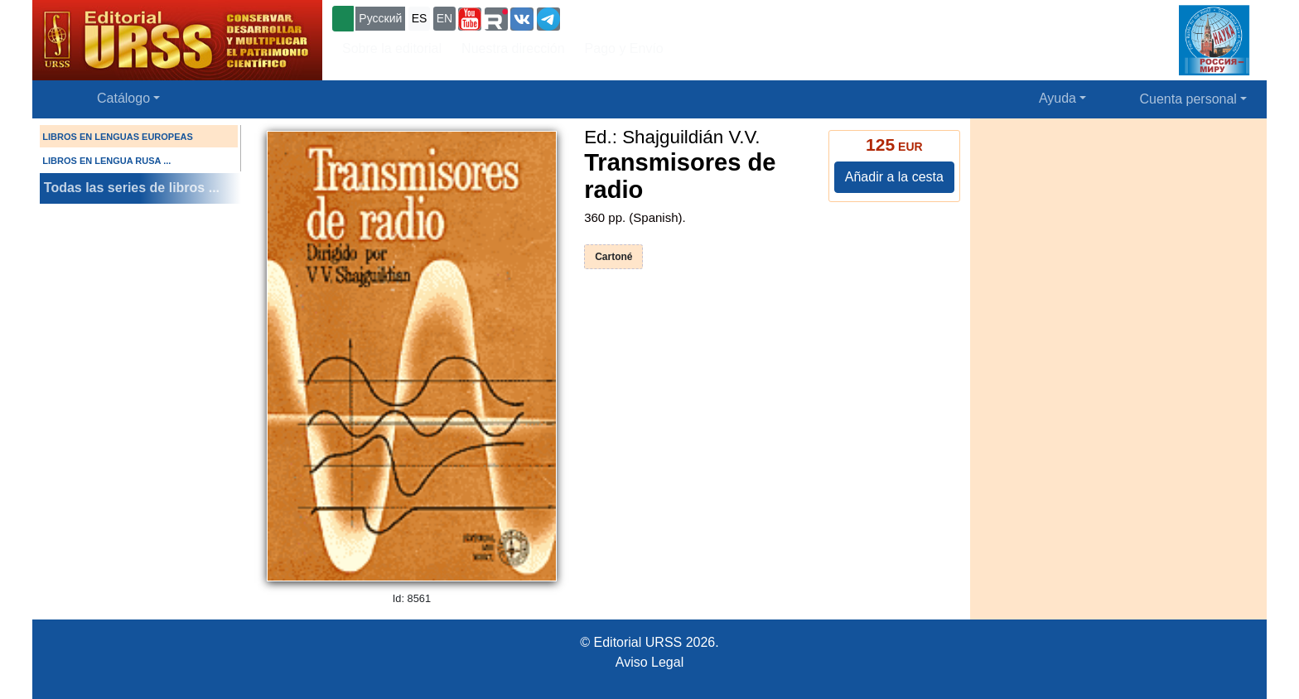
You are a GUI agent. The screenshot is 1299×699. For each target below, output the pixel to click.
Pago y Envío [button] (624, 48)
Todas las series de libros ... (132, 188)
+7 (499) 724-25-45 (624, 17)
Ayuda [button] (1057, 98)
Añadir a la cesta (894, 177)
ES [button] (419, 18)
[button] (469, 19)
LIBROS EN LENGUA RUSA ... (106, 161)
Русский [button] (380, 18)
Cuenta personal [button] (1188, 99)
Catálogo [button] (123, 98)
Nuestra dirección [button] (513, 48)
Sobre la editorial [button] (392, 48)
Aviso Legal (649, 662)
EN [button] (444, 18)
